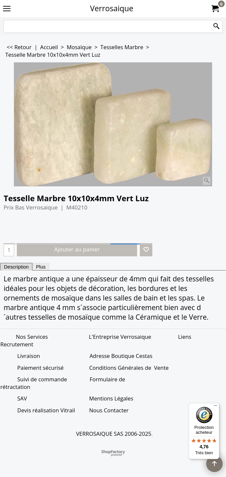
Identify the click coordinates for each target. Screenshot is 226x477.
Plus (41, 267)
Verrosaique (111, 8)
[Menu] (215, 407)
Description (16, 267)
